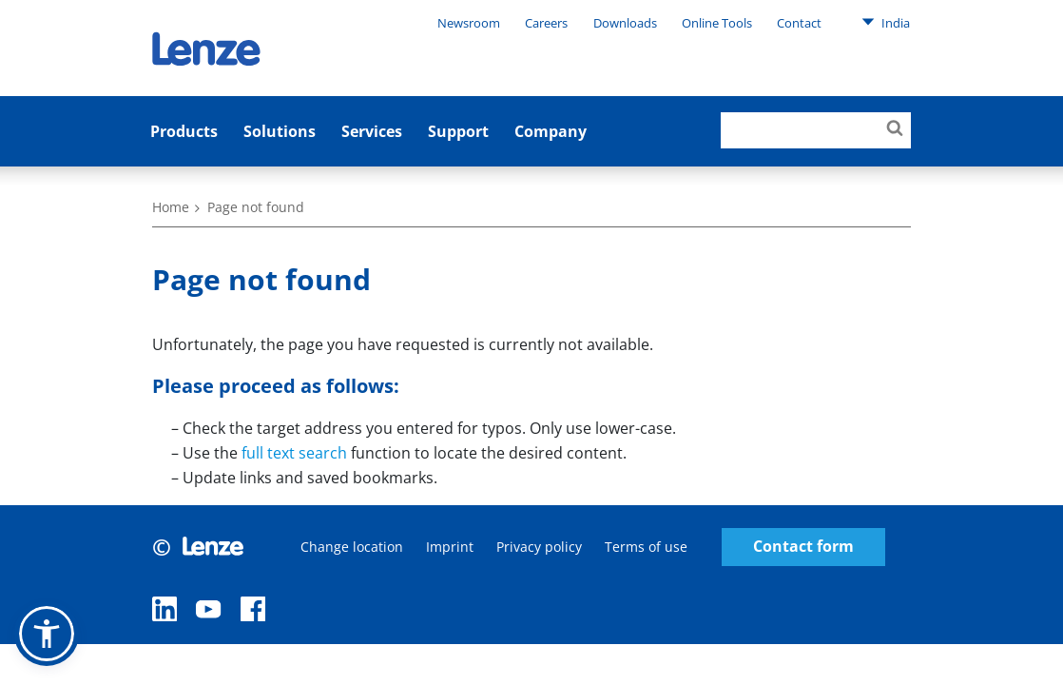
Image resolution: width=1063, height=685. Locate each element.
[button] (46, 633)
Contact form (803, 547)
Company (550, 131)
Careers (546, 22)
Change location (351, 547)
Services (371, 131)
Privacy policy (539, 547)
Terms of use (646, 547)
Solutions (279, 131)
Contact (799, 22)
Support (458, 131)
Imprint (450, 547)
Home (170, 207)
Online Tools (717, 22)
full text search (294, 452)
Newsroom (468, 22)
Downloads (625, 22)
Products (184, 131)
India (885, 21)
